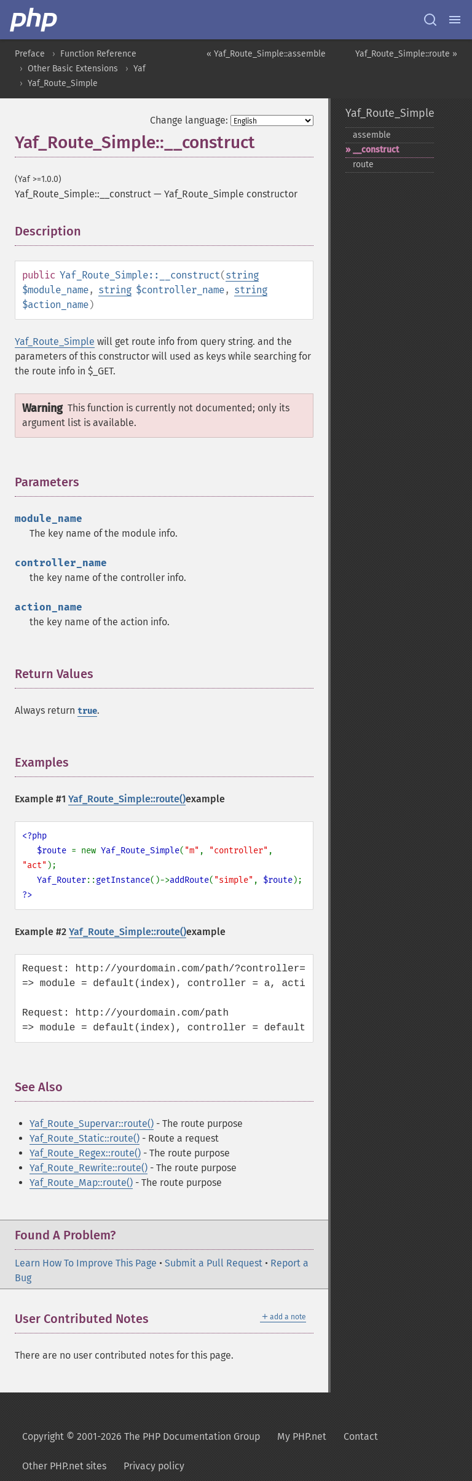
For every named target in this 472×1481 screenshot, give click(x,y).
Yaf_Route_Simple (63, 83)
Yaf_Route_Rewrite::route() (89, 1168)
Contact (361, 1436)
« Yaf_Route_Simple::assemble (266, 54)
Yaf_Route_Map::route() (81, 1182)
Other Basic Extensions (73, 68)
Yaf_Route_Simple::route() (127, 799)
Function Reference (98, 54)
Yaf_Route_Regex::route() (85, 1153)
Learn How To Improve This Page (86, 1263)
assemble (372, 135)
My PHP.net (301, 1436)
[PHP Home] (34, 19)
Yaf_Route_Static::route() (85, 1138)
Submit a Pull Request (213, 1263)
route (363, 164)
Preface (30, 54)
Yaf (139, 68)
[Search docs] (430, 19)
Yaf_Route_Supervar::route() (92, 1123)
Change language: (189, 120)
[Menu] (454, 19)
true (87, 711)
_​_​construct (376, 149)
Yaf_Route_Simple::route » (406, 54)
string (242, 275)
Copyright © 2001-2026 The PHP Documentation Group (141, 1436)
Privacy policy (154, 1466)
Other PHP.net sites (64, 1466)
